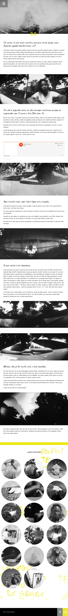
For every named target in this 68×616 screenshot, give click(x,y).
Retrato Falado (6, 159)
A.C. (12, 159)
